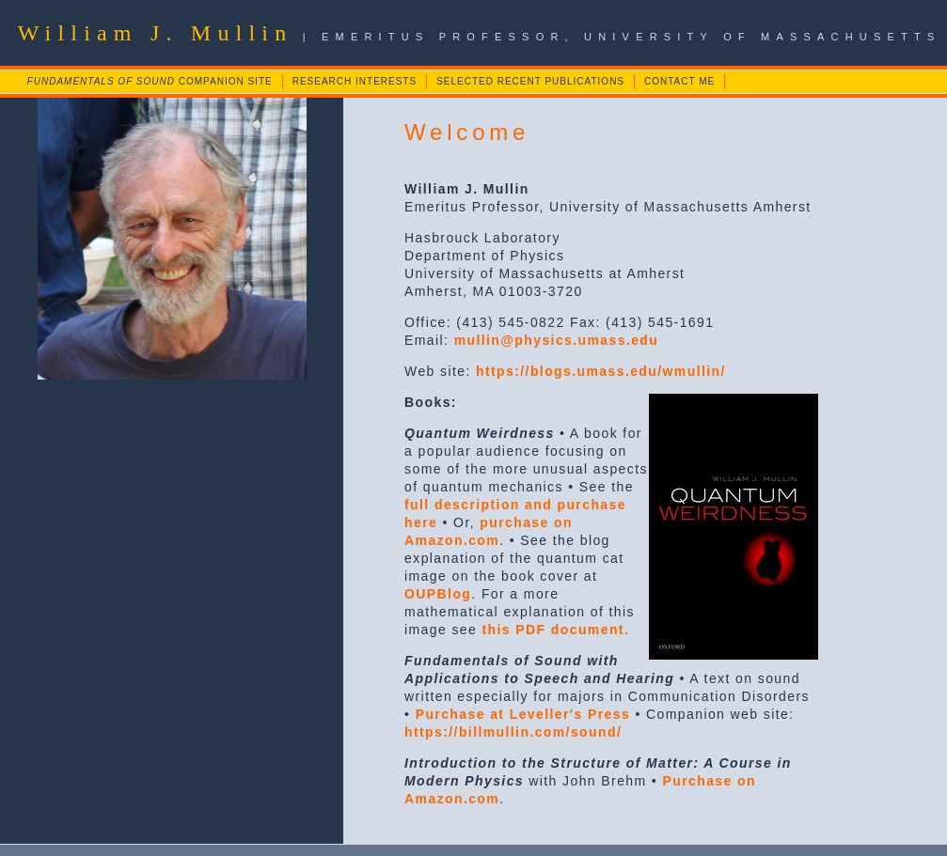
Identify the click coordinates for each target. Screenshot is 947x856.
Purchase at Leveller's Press (523, 714)
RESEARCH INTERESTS (354, 81)
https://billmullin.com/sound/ (513, 731)
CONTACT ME (679, 81)
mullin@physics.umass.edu (556, 340)
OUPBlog (437, 593)
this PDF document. (556, 629)
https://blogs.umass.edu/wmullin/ (601, 371)
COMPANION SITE (150, 81)
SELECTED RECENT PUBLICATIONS (530, 81)
